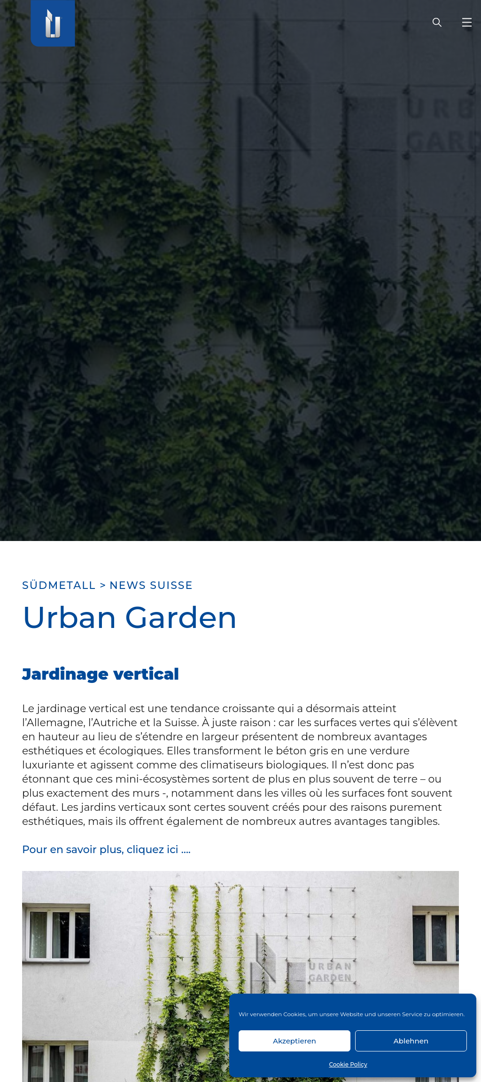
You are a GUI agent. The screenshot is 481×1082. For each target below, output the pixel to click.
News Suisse (151, 585)
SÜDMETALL (59, 585)
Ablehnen (411, 1040)
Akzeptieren (294, 1040)
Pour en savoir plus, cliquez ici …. (106, 849)
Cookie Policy (348, 1064)
